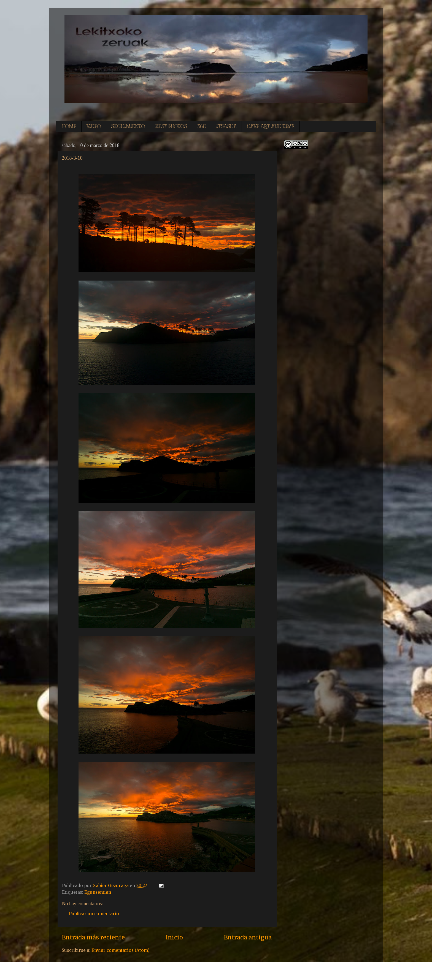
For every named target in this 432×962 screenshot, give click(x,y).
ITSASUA (226, 126)
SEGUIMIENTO (128, 126)
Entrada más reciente (93, 937)
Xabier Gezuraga (111, 885)
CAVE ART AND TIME (271, 126)
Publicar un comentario (94, 913)
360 (201, 126)
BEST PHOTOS (171, 126)
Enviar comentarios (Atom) (120, 950)
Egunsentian (97, 892)
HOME (69, 126)
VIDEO (94, 126)
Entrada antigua (248, 937)
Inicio (174, 937)
